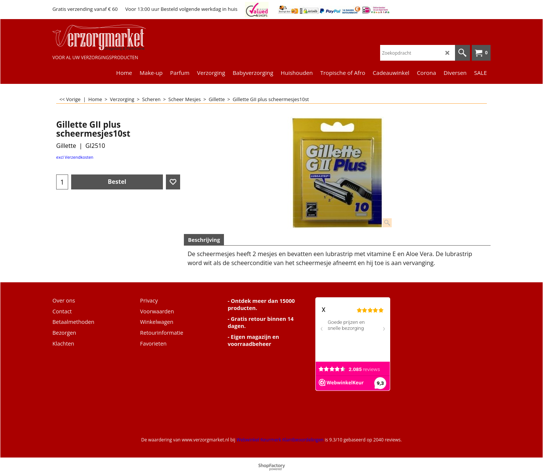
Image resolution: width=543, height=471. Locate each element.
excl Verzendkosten (74, 157)
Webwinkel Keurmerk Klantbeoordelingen (280, 440)
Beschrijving (204, 239)
